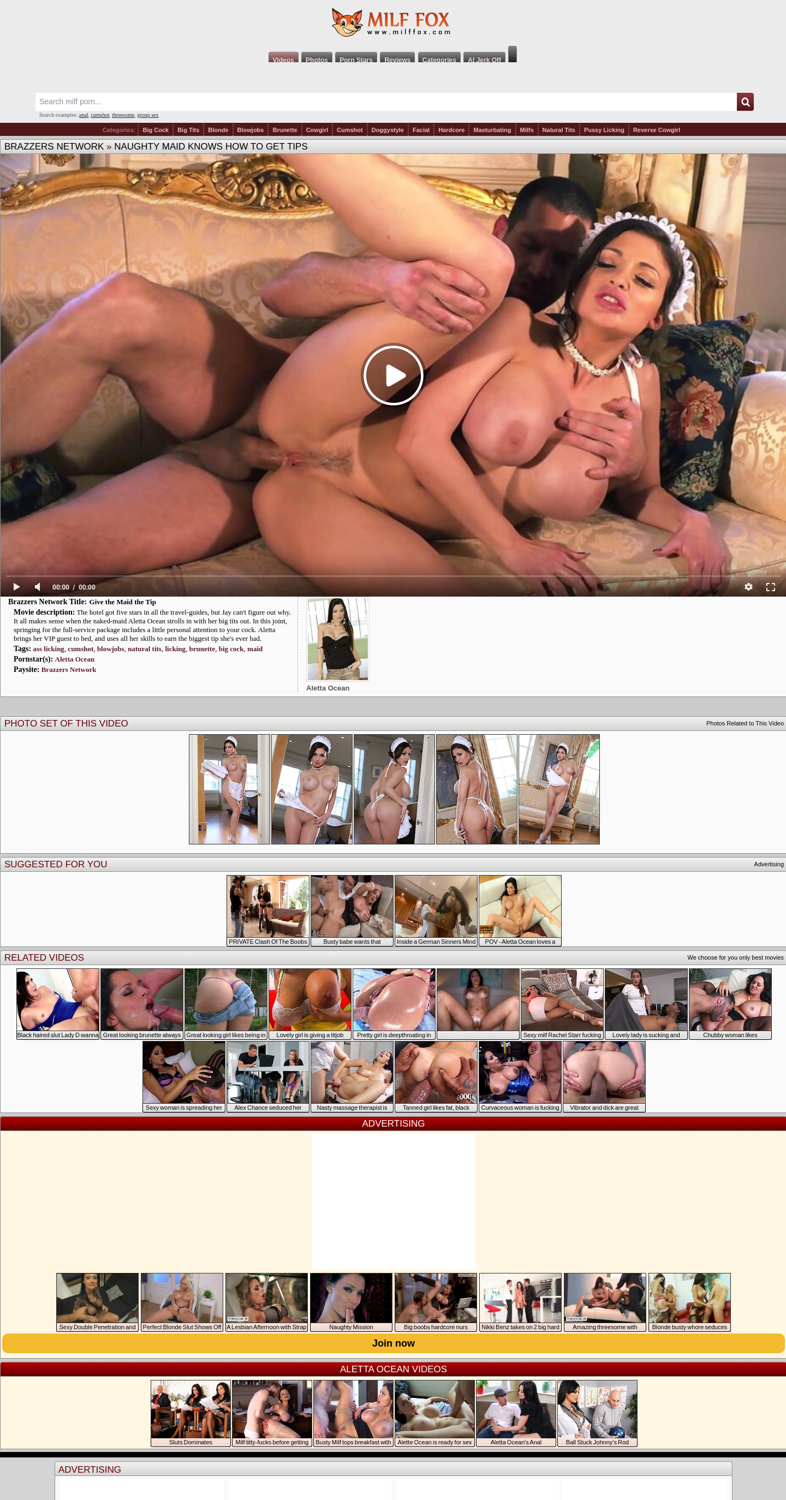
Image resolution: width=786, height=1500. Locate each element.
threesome (123, 115)
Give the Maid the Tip (123, 602)
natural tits (145, 649)
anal (83, 115)
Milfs (527, 130)
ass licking (48, 649)
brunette (202, 649)
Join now (393, 1343)
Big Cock (155, 130)
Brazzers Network (54, 146)
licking (175, 649)
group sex (147, 115)
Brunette (284, 130)
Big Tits (188, 130)
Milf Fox (393, 23)
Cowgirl (317, 130)
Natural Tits (559, 130)
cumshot (100, 115)
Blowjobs (250, 130)
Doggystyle (388, 130)
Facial (421, 130)
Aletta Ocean (75, 659)
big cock (231, 649)
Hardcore (451, 130)
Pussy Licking (604, 130)
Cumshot (350, 130)
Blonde (218, 130)
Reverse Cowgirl (656, 130)
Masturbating (492, 130)
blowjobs (110, 649)
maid (255, 649)
